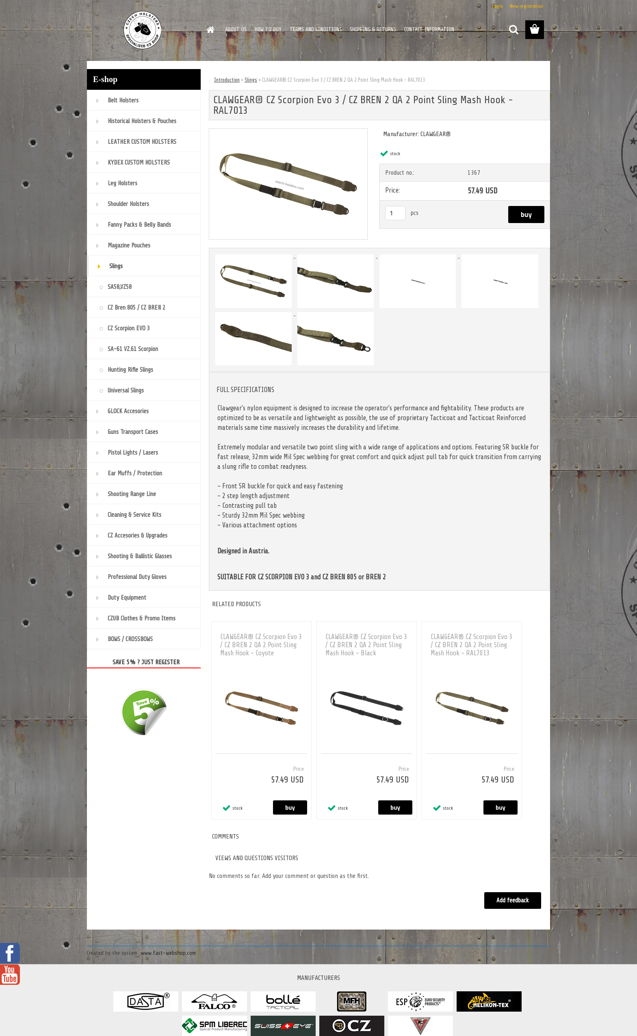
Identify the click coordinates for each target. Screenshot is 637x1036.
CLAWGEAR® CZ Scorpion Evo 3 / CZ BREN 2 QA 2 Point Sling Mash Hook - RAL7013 (471, 645)
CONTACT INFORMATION (429, 29)
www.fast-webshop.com (168, 953)
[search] (513, 29)
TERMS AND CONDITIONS (316, 29)
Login (497, 6)
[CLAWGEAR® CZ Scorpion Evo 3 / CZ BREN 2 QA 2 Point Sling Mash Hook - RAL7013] (288, 132)
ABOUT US (236, 29)
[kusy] (395, 213)
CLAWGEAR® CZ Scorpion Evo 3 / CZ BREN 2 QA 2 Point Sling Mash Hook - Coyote (261, 645)
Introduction (227, 80)
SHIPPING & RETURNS (373, 29)
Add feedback (512, 900)
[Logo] (143, 30)
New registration (526, 6)
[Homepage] (209, 29)
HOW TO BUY (268, 29)
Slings (251, 80)
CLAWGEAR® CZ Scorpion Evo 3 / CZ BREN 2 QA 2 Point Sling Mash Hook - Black (366, 645)
